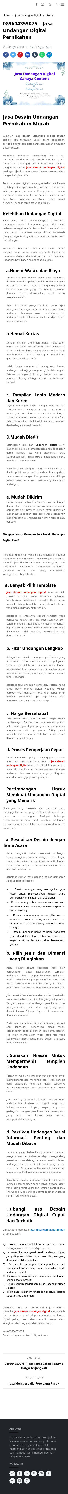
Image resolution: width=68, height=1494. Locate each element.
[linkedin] (27, 1473)
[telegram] (12, 1473)
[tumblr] (19, 1473)
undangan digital (46, 444)
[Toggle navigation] (62, 4)
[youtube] (41, 1473)
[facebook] (37, 4)
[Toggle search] (56, 4)
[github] (27, 1481)
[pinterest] (34, 1473)
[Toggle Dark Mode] (50, 4)
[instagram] (42, 4)
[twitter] (12, 1481)
